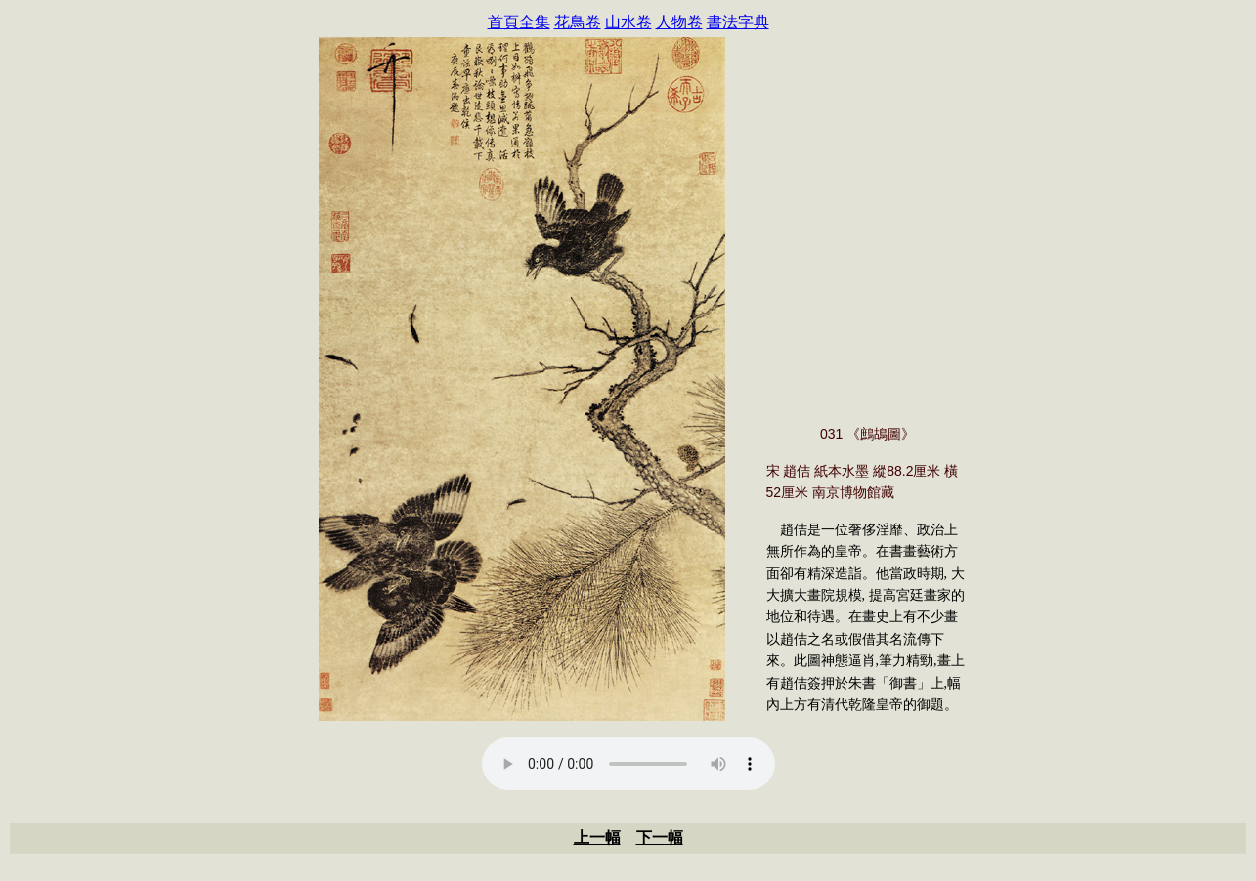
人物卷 (679, 22)
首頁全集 (519, 22)
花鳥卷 (577, 22)
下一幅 (659, 837)
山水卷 (628, 22)
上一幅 (597, 837)
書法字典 (738, 22)
